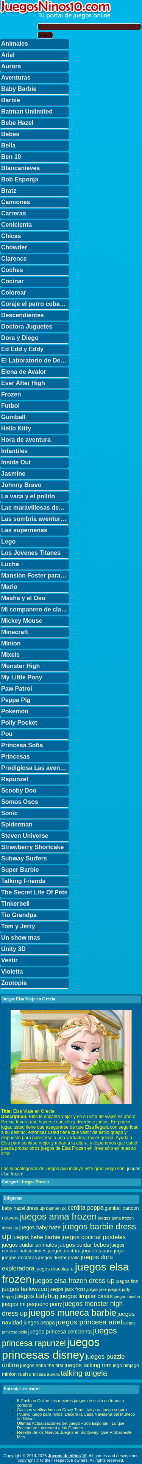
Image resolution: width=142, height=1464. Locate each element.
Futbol (10, 405)
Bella (8, 145)
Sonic (9, 813)
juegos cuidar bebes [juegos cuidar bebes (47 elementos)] (83, 1244)
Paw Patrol (16, 688)
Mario (9, 587)
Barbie (10, 100)
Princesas (15, 756)
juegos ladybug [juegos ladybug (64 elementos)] (37, 1296)
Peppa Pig (15, 700)
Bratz (8, 190)
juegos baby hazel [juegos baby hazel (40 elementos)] (40, 1227)
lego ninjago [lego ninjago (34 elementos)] (126, 1365)
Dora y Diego (20, 338)
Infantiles (14, 451)
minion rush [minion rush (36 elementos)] (15, 1374)
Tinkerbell (15, 903)
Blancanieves (20, 168)
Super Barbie (20, 869)
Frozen (11, 394)
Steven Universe (24, 836)
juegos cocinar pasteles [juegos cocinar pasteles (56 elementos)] (93, 1237)
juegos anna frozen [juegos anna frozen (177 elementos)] (58, 1216)
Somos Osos (19, 802)
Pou (6, 734)
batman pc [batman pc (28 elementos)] (56, 1208)
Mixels (10, 654)
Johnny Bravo (21, 485)
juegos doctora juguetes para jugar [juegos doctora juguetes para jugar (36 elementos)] (86, 1251)
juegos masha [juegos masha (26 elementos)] (127, 1296)
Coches (12, 270)
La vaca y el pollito (28, 496)
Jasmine (13, 473)
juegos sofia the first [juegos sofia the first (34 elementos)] (41, 1365)
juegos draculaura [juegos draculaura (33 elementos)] (55, 1269)
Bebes (10, 134)
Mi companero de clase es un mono (35, 609)
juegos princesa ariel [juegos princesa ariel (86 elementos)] (89, 1322)
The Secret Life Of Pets (34, 892)
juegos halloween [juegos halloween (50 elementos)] (24, 1289)
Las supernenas (24, 530)
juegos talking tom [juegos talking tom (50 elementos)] (88, 1365)
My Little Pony (21, 677)
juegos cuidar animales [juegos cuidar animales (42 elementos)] (29, 1245)
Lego (8, 541)
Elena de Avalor (23, 372)
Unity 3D (13, 949)
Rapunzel (14, 779)
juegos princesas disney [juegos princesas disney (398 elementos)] (51, 1348)
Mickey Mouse (21, 621)
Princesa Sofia (22, 745)
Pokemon (14, 711)
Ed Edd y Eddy (22, 349)
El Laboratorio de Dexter (35, 360)
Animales (14, 43)
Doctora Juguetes (26, 326)
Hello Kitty (16, 428)
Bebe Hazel (17, 123)
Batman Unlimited (27, 111)
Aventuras (16, 77)
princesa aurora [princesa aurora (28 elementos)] (44, 1374)
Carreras (13, 213)
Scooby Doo (18, 790)
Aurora (11, 66)
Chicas (11, 236)
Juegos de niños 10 (67, 1455)
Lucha (10, 564)
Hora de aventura (26, 439)
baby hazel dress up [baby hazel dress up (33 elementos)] (23, 1208)
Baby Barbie (18, 89)
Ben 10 (11, 157)
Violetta (12, 971)
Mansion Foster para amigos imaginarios (35, 575)
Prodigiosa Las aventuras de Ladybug (35, 768)
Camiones (15, 202)
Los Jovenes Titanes (31, 553)
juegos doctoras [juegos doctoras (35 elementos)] (19, 1257)
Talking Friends (23, 881)
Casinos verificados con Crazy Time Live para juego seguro (72, 1409)
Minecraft (14, 632)
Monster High (20, 666)
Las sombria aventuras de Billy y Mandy (35, 519)
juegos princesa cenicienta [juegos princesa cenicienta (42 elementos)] (60, 1332)
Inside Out (16, 462)
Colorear (13, 292)
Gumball (13, 417)
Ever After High (23, 383)
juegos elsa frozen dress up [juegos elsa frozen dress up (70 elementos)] (74, 1280)
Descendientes (22, 315)
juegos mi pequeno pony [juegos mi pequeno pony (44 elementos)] (32, 1304)
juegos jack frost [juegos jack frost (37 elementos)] (66, 1289)
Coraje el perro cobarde (35, 304)
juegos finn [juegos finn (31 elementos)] (127, 1281)
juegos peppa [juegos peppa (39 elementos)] (39, 1323)
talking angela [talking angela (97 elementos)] (84, 1373)
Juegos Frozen (35, 1181)
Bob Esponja (19, 179)
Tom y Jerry (18, 926)
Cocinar (12, 281)
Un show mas (20, 937)
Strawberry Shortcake (32, 847)
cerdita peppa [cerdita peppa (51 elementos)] (86, 1207)
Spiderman (17, 824)
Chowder (14, 247)
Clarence (14, 258)
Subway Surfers (24, 858)
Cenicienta (16, 224)
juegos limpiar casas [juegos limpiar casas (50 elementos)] (85, 1296)
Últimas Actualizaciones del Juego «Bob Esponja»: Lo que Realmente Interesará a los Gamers (71, 1425)
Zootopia (14, 983)
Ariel (8, 55)
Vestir (9, 960)
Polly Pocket (19, 722)
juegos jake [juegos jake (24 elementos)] (96, 1289)
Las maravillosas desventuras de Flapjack (35, 507)
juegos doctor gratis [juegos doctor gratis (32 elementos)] (59, 1257)
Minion (11, 643)
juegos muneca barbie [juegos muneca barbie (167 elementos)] (72, 1313)
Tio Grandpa (19, 915)
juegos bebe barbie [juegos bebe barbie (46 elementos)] (36, 1237)
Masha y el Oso (23, 598)
